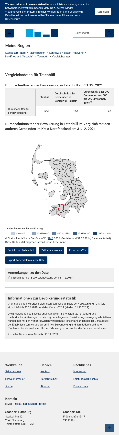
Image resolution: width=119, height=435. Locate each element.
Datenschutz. (13, 19)
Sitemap (45, 386)
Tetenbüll (42, 56)
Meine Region (37, 52)
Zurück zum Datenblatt (21, 250)
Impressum (79, 371)
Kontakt (45, 371)
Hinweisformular (14, 379)
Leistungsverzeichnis (85, 379)
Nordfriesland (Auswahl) (19, 56)
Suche (8, 386)
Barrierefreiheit (49, 379)
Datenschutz (80, 386)
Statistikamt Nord (15, 52)
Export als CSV (77, 250)
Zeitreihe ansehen (51, 250)
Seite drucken (13, 371)
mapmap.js (32, 242)
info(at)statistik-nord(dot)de (30, 403)
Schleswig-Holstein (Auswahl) (66, 52)
